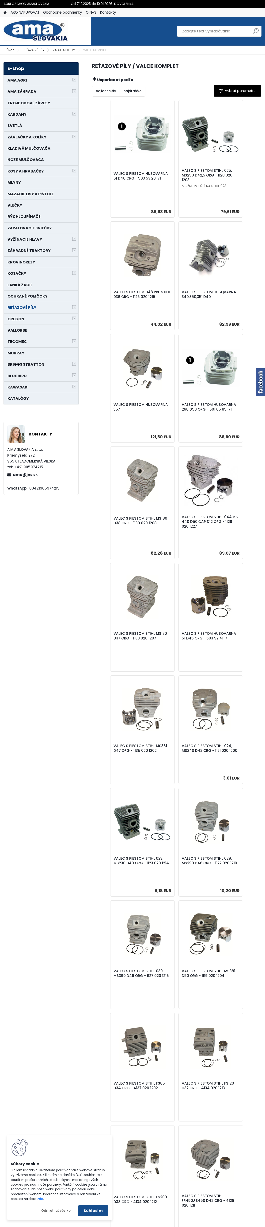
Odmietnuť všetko (56, 1210)
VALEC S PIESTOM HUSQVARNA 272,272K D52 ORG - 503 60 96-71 (118, 1112)
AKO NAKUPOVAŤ (25, 12)
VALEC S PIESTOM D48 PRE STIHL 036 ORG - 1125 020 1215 (232, 177)
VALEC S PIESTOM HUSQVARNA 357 (169, 296)
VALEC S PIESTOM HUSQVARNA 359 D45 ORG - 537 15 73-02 (116, 996)
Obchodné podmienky (62, 12)
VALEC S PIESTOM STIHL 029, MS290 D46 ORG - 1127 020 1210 (174, 646)
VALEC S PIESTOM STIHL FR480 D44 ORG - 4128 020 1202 (230, 879)
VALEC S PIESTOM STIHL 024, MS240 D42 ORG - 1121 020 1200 (230, 530)
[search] (256, 32)
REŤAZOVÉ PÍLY (33, 50)
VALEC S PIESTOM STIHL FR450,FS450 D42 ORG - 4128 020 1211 (175, 879)
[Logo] (36, 31)
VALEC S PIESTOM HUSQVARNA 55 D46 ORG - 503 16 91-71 (176, 1112)
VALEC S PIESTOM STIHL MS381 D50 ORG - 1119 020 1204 (120, 763)
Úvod (11, 50)
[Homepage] (5, 12)
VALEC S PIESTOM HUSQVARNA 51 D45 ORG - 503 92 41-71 (119, 530)
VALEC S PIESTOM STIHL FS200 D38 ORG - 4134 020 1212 (118, 879)
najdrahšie (132, 91)
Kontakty (108, 12)
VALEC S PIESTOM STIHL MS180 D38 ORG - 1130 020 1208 (118, 413)
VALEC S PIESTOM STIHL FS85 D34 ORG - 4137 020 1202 (176, 763)
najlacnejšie (106, 91)
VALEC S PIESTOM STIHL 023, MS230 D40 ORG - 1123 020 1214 (118, 646)
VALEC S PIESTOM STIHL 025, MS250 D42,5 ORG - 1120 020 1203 (175, 175)
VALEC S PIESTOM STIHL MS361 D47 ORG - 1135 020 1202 (174, 530)
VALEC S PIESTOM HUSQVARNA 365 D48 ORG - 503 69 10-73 (173, 996)
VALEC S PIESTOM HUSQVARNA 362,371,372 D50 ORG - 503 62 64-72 (232, 996)
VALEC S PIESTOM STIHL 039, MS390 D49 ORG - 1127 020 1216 (230, 646)
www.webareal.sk (151, 1222)
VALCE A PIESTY (64, 50)
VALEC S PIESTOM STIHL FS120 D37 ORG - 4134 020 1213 (230, 763)
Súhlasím (93, 1210)
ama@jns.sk (25, 474)
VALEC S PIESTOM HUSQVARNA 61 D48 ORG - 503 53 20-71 (119, 177)
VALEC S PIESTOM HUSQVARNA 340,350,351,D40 (112, 297)
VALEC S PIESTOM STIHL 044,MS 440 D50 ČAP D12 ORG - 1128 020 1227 (176, 413)
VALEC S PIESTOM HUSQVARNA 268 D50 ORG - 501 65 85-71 (229, 297)
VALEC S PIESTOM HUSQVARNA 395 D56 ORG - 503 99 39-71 (229, 1112)
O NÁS (91, 12)
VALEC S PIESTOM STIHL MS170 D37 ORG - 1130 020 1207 (233, 413)
